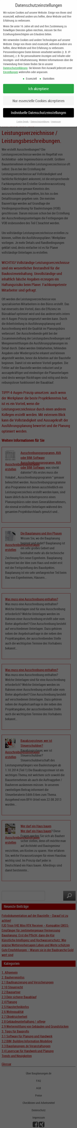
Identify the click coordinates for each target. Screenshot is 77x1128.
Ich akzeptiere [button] (38, 85)
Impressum (56, 118)
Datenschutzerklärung (15, 65)
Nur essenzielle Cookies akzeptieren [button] (38, 97)
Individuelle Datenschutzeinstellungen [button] (38, 109)
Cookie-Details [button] (22, 118)
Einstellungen (10, 69)
